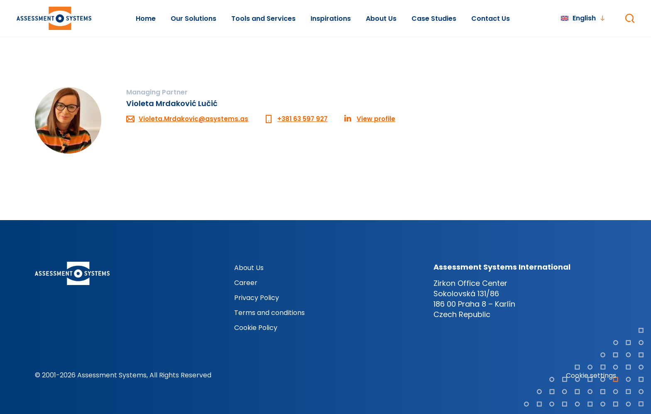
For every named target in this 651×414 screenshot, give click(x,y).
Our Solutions (193, 18)
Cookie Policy (255, 327)
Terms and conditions (269, 312)
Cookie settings (591, 375)
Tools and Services (263, 18)
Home (146, 18)
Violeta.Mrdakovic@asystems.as (193, 118)
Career (245, 283)
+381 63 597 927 (302, 118)
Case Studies (433, 18)
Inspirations (331, 18)
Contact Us (490, 18)
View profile (376, 118)
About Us (381, 18)
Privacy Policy (256, 297)
